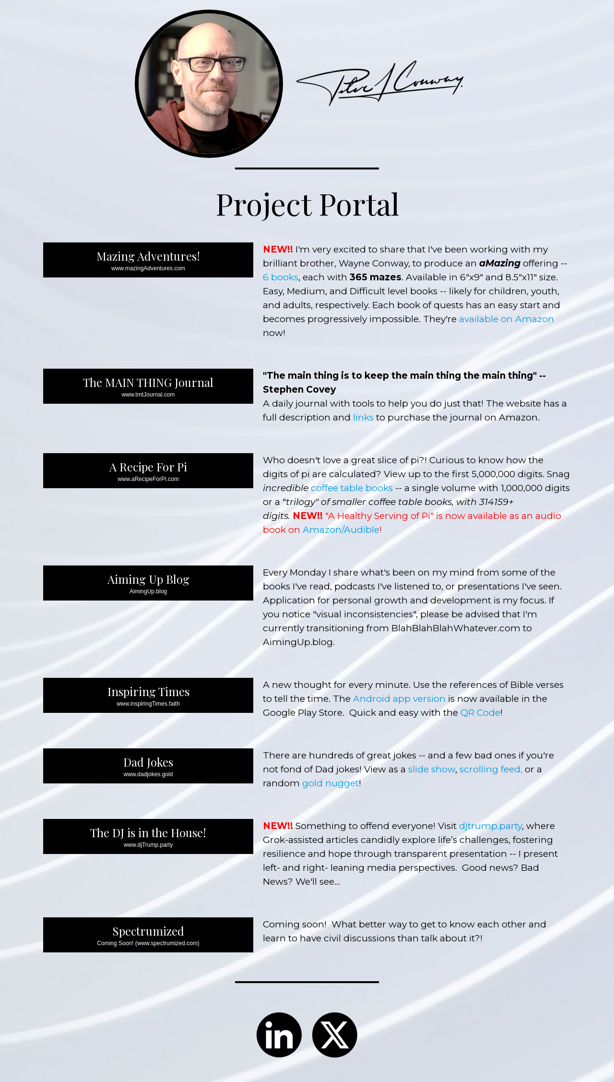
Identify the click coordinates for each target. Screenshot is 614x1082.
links (363, 417)
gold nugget (330, 783)
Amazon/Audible (341, 529)
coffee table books (352, 487)
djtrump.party (490, 825)
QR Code (480, 712)
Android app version (399, 698)
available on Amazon (506, 319)
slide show (431, 769)
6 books (280, 277)
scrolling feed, (491, 769)
